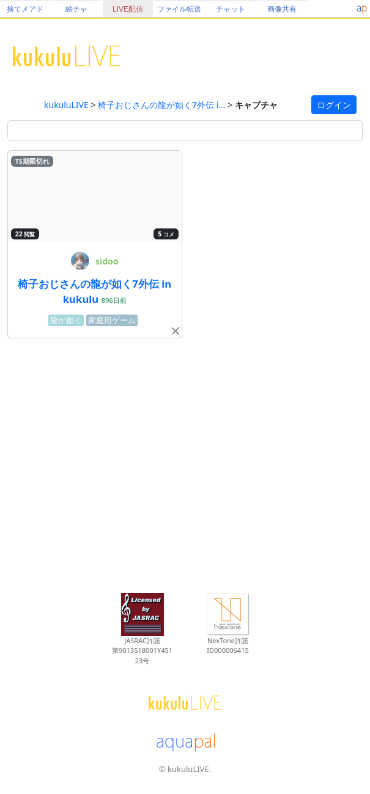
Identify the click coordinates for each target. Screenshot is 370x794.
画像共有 (282, 9)
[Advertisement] (185, 463)
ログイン (334, 105)
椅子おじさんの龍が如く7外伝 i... (162, 105)
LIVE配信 (128, 9)
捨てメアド (25, 9)
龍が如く (66, 320)
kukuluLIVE (66, 105)
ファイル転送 (179, 9)
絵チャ (76, 9)
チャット (230, 9)
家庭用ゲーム (112, 320)
